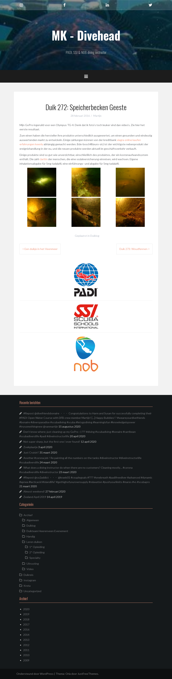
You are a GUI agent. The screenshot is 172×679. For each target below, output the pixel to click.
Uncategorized (32, 591)
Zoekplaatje (30, 447)
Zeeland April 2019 (34, 496)
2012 (26, 645)
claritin (43, 159)
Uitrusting (32, 563)
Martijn (97, 115)
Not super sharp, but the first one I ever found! (51, 441)
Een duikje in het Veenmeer (41, 249)
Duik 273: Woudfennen (133, 249)
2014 (26, 634)
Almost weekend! (34, 491)
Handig (30, 536)
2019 (26, 614)
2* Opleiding (37, 552)
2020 (26, 609)
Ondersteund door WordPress (35, 673)
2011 (26, 650)
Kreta (27, 585)
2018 (26, 619)
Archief (28, 515)
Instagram (30, 580)
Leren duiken (34, 541)
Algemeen (32, 520)
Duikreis (28, 574)
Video (30, 569)
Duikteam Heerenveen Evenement (47, 531)
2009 (26, 660)
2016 (26, 629)
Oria (68, 673)
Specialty (34, 557)
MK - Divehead (86, 35)
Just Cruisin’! (31, 452)
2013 (26, 639)
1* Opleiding (37, 547)
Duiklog (94, 235)
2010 (26, 655)
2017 (26, 624)
